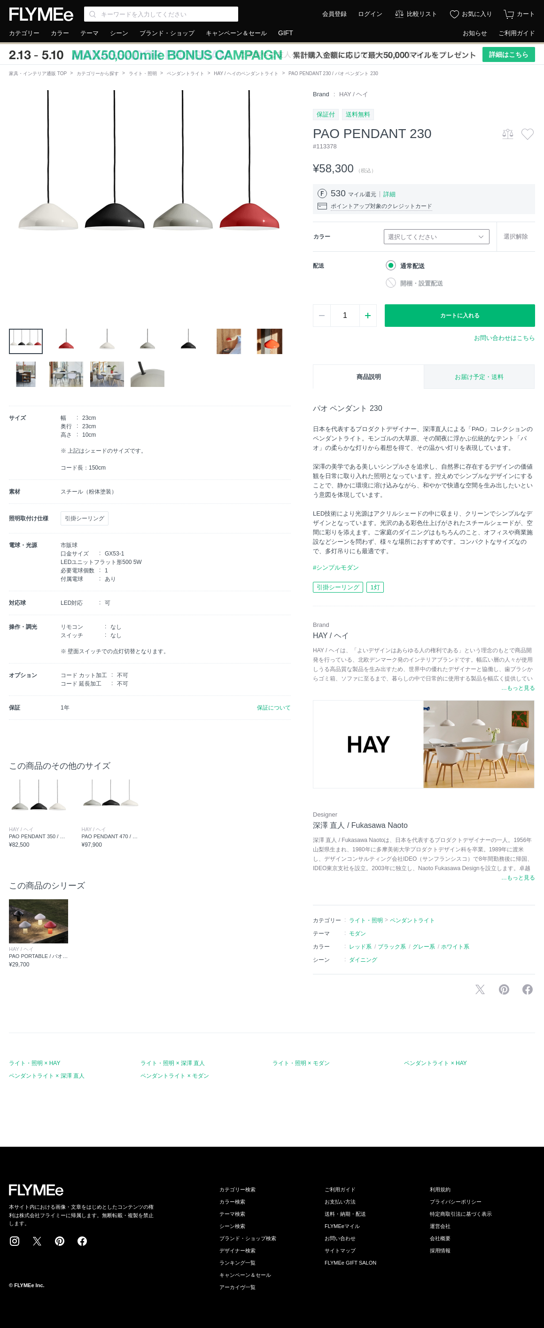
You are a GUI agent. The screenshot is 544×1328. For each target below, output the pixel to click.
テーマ (89, 33)
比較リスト (422, 13)
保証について (274, 707)
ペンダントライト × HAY (435, 1063)
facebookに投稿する (527, 989)
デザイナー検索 (237, 1250)
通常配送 (412, 266)
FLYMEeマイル (342, 1226)
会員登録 (334, 13)
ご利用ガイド (516, 33)
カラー (60, 33)
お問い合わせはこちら (504, 338)
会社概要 (440, 1238)
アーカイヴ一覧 (237, 1287)
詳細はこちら (508, 54)
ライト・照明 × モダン (301, 1063)
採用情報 (440, 1250)
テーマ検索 (232, 1214)
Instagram (14, 1241)
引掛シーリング (338, 587)
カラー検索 (232, 1201)
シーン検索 (232, 1226)
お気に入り (477, 13)
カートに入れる (460, 315)
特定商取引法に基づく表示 (461, 1214)
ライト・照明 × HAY (34, 1063)
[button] (16, 195)
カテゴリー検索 (237, 1189)
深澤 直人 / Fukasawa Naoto (360, 825)
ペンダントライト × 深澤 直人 (47, 1076)
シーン (119, 33)
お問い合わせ (340, 1238)
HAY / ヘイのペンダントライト (246, 73)
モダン (357, 933)
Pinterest (59, 1241)
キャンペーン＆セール (236, 33)
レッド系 (360, 946)
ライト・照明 (143, 73)
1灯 (375, 587)
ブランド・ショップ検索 (247, 1238)
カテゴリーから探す (98, 73)
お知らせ (475, 33)
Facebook (82, 1241)
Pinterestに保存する (504, 989)
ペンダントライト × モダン (174, 1076)
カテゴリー (24, 33)
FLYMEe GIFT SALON (350, 1263)
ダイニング (363, 960)
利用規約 (440, 1189)
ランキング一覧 (237, 1263)
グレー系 (423, 946)
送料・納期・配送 (345, 1214)
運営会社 (440, 1226)
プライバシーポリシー (456, 1201)
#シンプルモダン (336, 567)
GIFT (285, 33)
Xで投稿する (480, 989)
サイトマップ (340, 1250)
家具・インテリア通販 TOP (38, 73)
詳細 (389, 194)
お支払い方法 (340, 1201)
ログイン (370, 13)
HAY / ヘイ (353, 94)
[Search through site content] (161, 14)
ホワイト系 (455, 946)
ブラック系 (392, 946)
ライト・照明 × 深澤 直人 (172, 1063)
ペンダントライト (185, 73)
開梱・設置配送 (421, 283)
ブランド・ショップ (167, 33)
